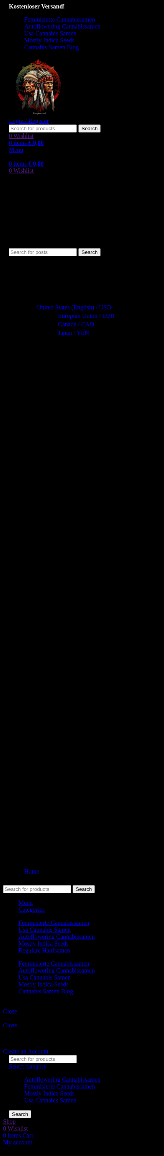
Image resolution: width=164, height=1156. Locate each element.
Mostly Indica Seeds (49, 1093)
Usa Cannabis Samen (50, 1100)
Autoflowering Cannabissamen (62, 1079)
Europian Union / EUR (82, 316)
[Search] (43, 128)
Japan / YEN (70, 332)
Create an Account (25, 1051)
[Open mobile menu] (16, 149)
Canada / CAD (72, 324)
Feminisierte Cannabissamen (59, 1086)
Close (10, 1011)
